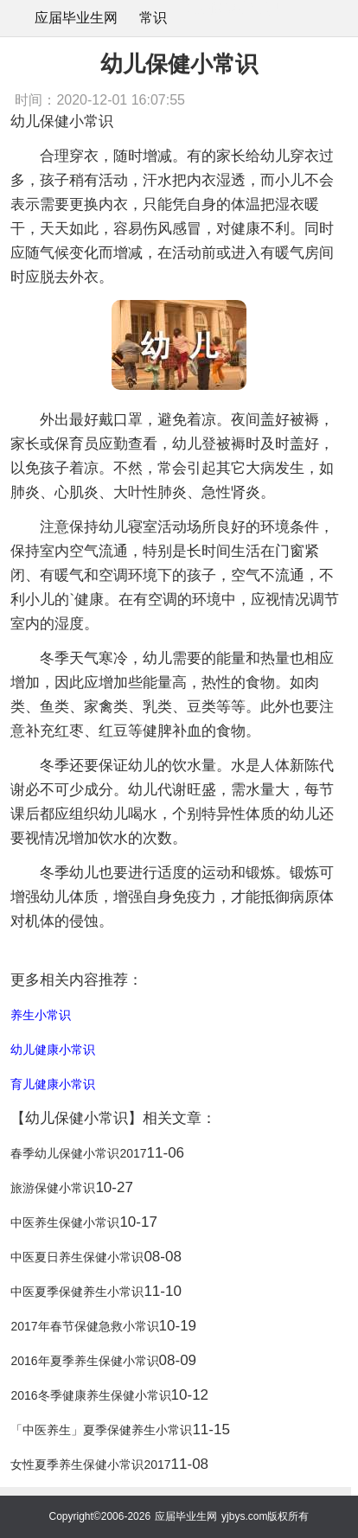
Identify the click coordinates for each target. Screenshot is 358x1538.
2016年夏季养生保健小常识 (84, 1361)
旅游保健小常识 (52, 1188)
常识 (153, 17)
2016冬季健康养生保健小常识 (90, 1395)
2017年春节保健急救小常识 (84, 1326)
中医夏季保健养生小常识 (77, 1292)
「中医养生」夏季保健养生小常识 (101, 1430)
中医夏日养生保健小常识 (77, 1257)
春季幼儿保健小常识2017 (78, 1153)
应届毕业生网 (76, 17)
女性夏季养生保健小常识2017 (90, 1464)
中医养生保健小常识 (64, 1222)
